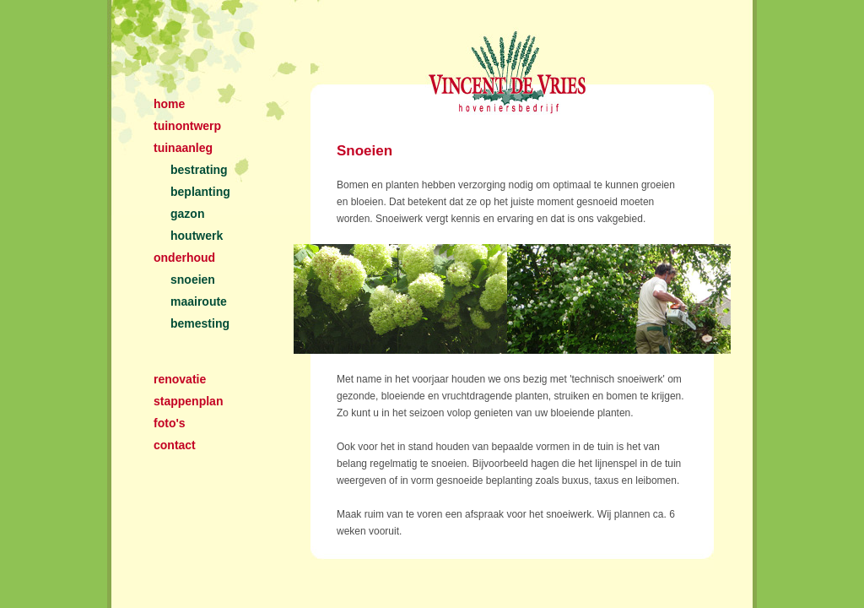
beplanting (200, 191)
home (169, 104)
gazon (187, 213)
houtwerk (196, 235)
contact (175, 445)
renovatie (180, 379)
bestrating (199, 169)
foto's (170, 423)
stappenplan (188, 401)
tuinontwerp (187, 126)
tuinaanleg (183, 148)
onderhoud (184, 257)
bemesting (200, 323)
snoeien (192, 279)
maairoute (198, 301)
